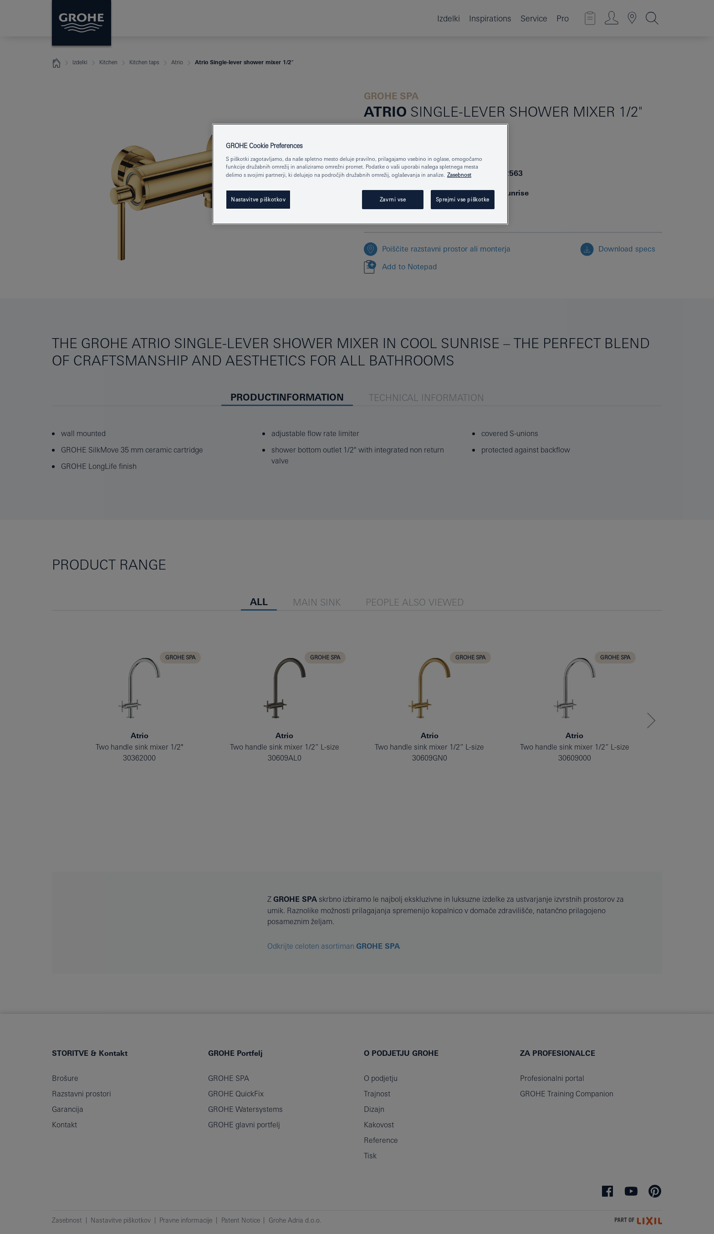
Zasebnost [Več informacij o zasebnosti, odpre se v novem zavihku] (459, 175)
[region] (360, 174)
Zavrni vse (393, 199)
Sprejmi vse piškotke (463, 199)
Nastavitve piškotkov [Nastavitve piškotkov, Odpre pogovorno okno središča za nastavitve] (258, 199)
